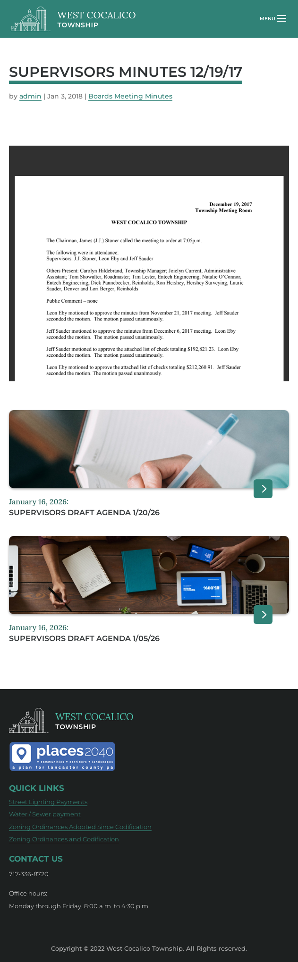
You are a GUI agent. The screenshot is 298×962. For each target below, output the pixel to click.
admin (30, 96)
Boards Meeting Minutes (130, 96)
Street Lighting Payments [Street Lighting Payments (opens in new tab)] (48, 802)
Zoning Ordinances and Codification (64, 839)
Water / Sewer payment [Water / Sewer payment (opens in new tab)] (45, 814)
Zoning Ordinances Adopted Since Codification (80, 826)
